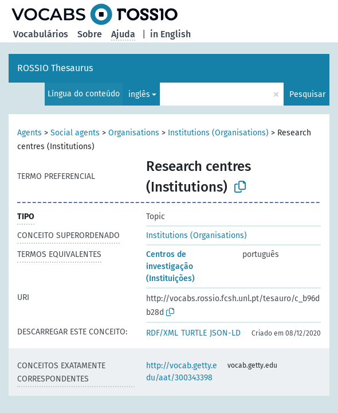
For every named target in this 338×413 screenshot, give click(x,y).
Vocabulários (40, 34)
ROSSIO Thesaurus (55, 68)
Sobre (89, 34)
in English (170, 34)
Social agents (75, 133)
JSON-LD (225, 333)
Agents (29, 133)
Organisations (133, 133)
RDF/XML (162, 333)
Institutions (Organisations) (218, 133)
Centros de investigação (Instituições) (170, 266)
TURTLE (194, 333)
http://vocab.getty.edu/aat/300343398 (181, 372)
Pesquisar (307, 94)
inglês (139, 94)
